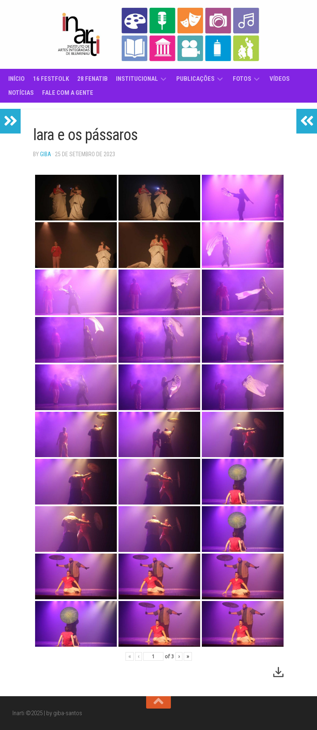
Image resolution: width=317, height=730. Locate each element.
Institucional (137, 78)
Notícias (21, 92)
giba (45, 154)
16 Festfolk (51, 78)
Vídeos (280, 78)
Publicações (195, 78)
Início (16, 78)
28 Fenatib (92, 78)
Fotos (242, 78)
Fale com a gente (67, 92)
